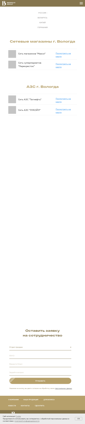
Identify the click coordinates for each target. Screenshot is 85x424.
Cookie (18, 416)
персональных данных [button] (63, 388)
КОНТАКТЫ (25, 406)
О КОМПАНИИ (13, 400)
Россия (42, 13)
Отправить (53, 381)
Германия (43, 27)
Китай (42, 23)
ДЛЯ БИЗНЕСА (49, 400)
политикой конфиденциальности (27, 421)
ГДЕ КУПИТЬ (39, 406)
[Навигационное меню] (81, 3)
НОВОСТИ (12, 406)
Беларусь (42, 18)
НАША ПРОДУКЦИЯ (30, 400)
